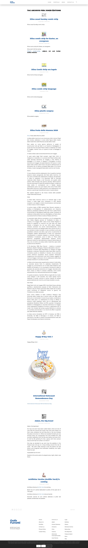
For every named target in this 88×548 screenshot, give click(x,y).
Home (40, 519)
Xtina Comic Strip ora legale (44, 69)
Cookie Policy (42, 531)
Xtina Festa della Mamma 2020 (44, 130)
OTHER (47, 400)
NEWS (46, 21)
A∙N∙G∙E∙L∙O (55, 519)
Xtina (28, 135)
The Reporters (68, 531)
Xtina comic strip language (44, 89)
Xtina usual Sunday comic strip (44, 19)
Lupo (66, 519)
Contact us (41, 526)
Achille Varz (41, 494)
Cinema (54, 531)
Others (66, 524)
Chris (53, 529)
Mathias (67, 522)
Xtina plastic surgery (44, 111)
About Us (41, 522)
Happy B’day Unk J (44, 337)
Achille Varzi (41, 487)
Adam (53, 522)
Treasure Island (68, 534)
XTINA (48, 21)
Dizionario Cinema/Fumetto (56, 534)
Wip (66, 538)
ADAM (46, 423)
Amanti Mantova (56, 524)
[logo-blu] (12, 2)
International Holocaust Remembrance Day (39, 403)
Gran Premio (55, 538)
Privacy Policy (42, 529)
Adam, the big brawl (44, 421)
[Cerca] (76, 2)
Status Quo (67, 529)
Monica (34, 52)
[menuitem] (49, 2)
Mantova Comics (69, 526)
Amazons (54, 526)
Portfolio (41, 524)
